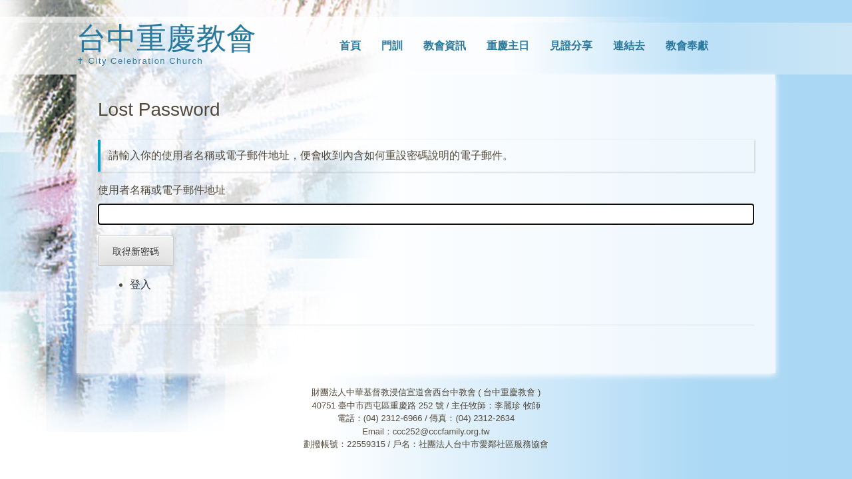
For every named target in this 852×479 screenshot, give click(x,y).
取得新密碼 (135, 251)
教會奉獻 (687, 45)
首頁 (350, 45)
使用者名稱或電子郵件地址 (162, 190)
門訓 (392, 45)
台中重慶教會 (166, 38)
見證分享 (571, 45)
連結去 (629, 45)
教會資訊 (444, 45)
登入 (140, 284)
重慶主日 (508, 45)
